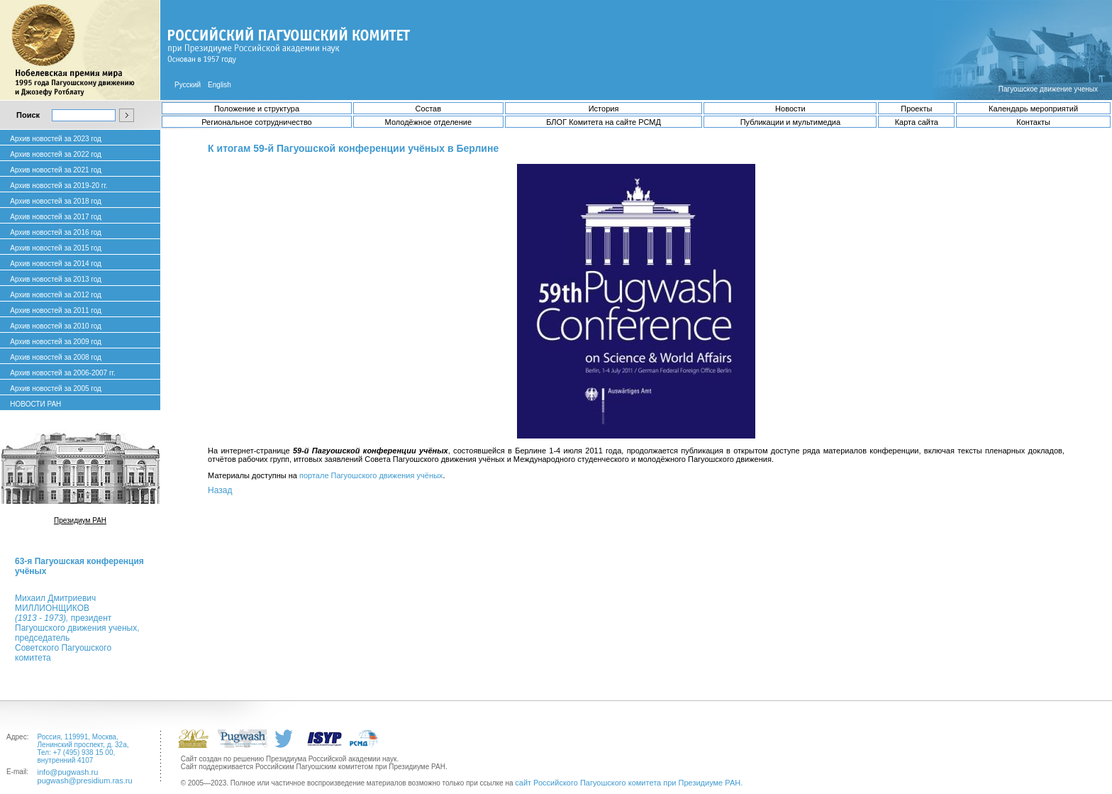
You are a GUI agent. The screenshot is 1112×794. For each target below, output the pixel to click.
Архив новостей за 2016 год (55, 232)
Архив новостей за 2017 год (55, 217)
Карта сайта (916, 122)
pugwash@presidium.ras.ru (85, 780)
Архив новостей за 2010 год (55, 326)
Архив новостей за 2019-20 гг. (58, 185)
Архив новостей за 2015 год (55, 248)
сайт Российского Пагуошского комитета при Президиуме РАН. (629, 782)
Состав (428, 108)
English (219, 85)
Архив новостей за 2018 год (55, 201)
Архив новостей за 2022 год (55, 154)
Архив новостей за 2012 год (55, 295)
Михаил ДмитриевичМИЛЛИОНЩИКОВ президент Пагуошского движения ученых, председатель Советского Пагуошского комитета (77, 628)
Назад (220, 490)
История (604, 108)
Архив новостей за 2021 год (55, 170)
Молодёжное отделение (428, 122)
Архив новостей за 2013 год (55, 279)
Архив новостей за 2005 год (55, 388)
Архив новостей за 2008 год (55, 357)
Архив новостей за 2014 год (55, 264)
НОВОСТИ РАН (35, 404)
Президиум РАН (80, 520)
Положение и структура (256, 108)
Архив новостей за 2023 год (55, 139)
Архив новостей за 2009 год (55, 342)
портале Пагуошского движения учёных (371, 475)
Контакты (1033, 122)
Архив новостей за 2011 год (55, 310)
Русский (187, 85)
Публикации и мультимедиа (790, 122)
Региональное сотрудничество (256, 122)
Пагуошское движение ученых (1048, 89)
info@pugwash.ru (68, 772)
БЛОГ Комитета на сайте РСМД (603, 122)
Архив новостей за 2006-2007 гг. (62, 373)
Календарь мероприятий (1033, 108)
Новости (790, 108)
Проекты (916, 108)
